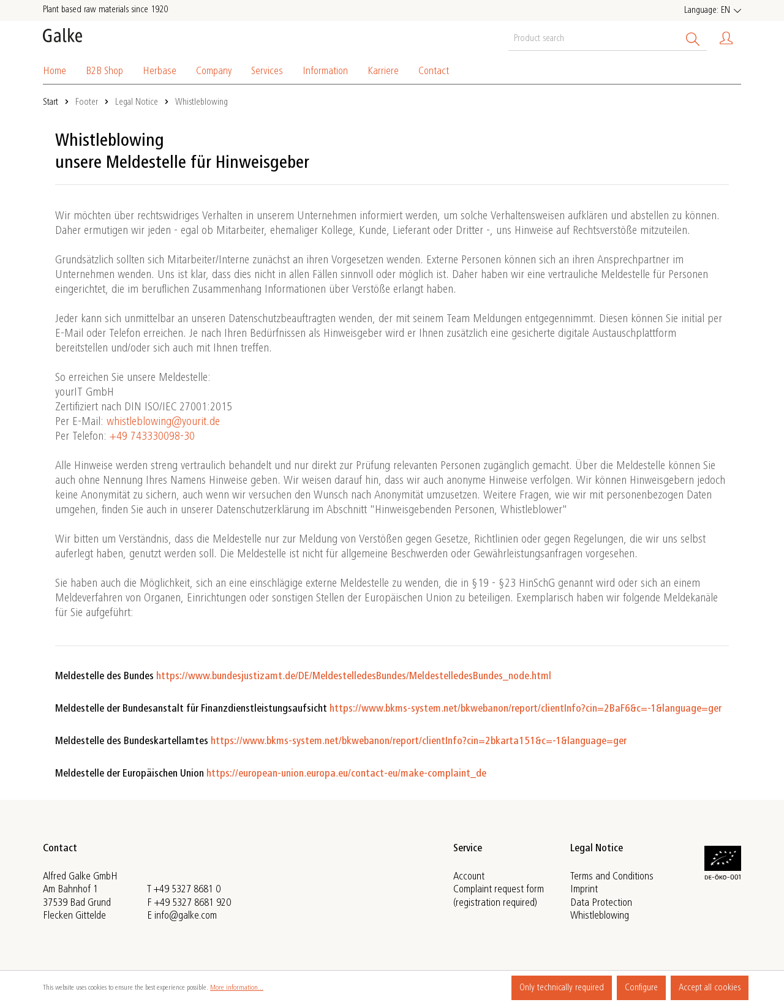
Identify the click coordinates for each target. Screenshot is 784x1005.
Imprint (584, 889)
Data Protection (601, 903)
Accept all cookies (710, 988)
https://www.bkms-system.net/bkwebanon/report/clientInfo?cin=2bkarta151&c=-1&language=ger (419, 741)
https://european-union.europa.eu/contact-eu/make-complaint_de (346, 774)
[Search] (693, 38)
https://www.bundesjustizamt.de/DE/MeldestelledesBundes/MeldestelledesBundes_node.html (353, 676)
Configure (641, 988)
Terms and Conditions (612, 877)
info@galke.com (185, 916)
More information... (236, 988)
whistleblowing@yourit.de (163, 422)
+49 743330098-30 (152, 437)
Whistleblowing (599, 916)
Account (468, 877)
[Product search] (593, 38)
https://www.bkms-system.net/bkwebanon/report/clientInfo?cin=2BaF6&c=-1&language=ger (526, 709)
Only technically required (561, 988)
